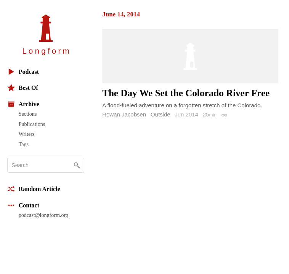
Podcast (23, 72)
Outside (160, 114)
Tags (24, 144)
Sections (28, 114)
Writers (27, 134)
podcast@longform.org (43, 215)
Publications (32, 124)
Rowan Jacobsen (124, 114)
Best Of (22, 88)
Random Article (33, 189)
